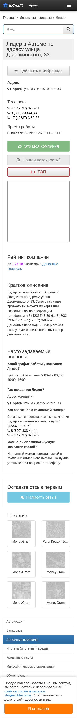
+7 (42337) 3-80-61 (25, 108)
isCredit (13, 5)
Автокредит (15, 621)
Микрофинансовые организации (30, 666)
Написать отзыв (39, 497)
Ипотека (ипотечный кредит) (27, 648)
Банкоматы (14, 630)
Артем (33, 5)
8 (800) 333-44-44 (24, 113)
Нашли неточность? (38, 160)
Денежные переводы (22, 639)
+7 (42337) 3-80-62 (25, 118)
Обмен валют (16, 675)
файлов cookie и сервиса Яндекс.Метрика (24, 693)
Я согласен (38, 708)
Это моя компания (38, 146)
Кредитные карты (19, 657)
